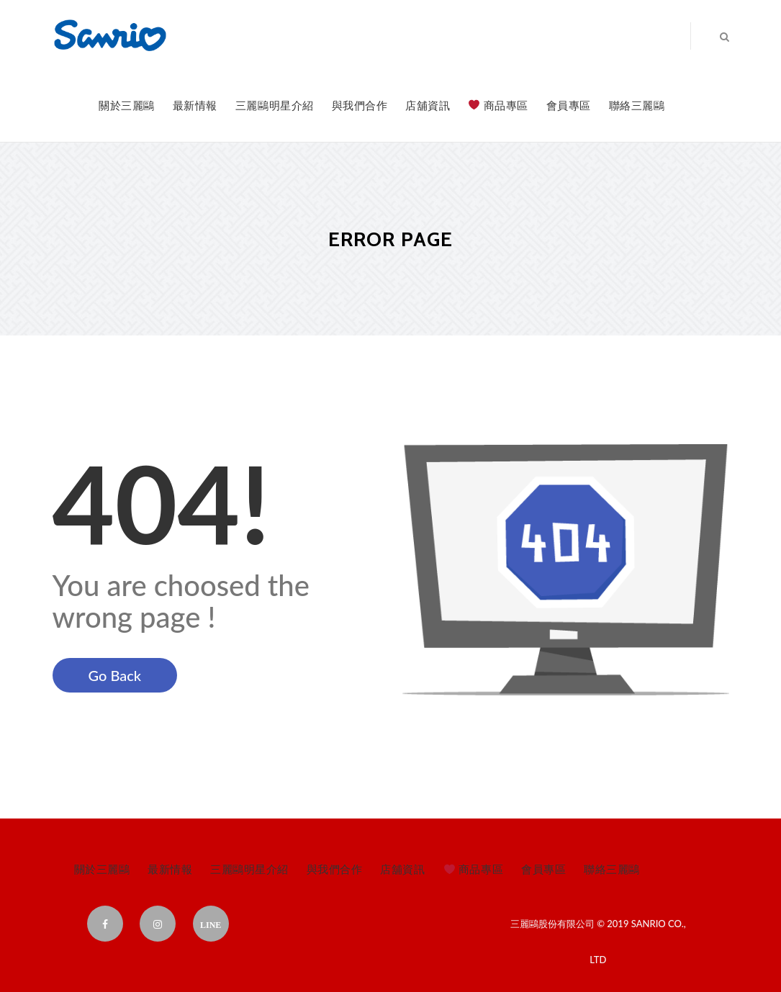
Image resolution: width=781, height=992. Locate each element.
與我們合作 (360, 105)
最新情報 (195, 105)
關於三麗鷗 (127, 105)
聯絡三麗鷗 (637, 105)
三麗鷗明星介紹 (274, 105)
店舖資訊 (427, 105)
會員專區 (568, 105)
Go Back (115, 675)
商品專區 (498, 105)
